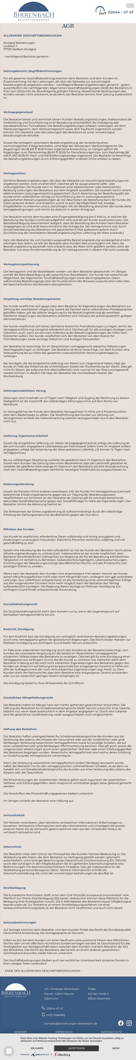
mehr (116, 1048)
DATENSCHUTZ (111, 1032)
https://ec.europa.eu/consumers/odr (97, 895)
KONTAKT (20, 1032)
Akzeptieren (76, 1048)
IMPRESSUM (64, 1032)
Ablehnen (37, 1048)
